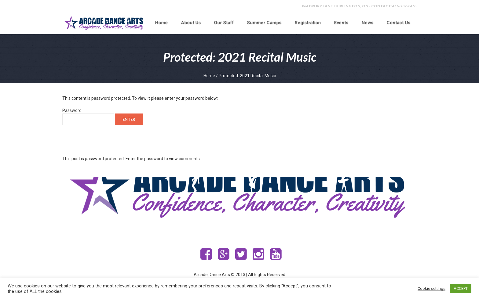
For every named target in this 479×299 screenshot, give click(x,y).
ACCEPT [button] (461, 288)
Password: (88, 116)
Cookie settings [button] (431, 288)
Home (209, 75)
